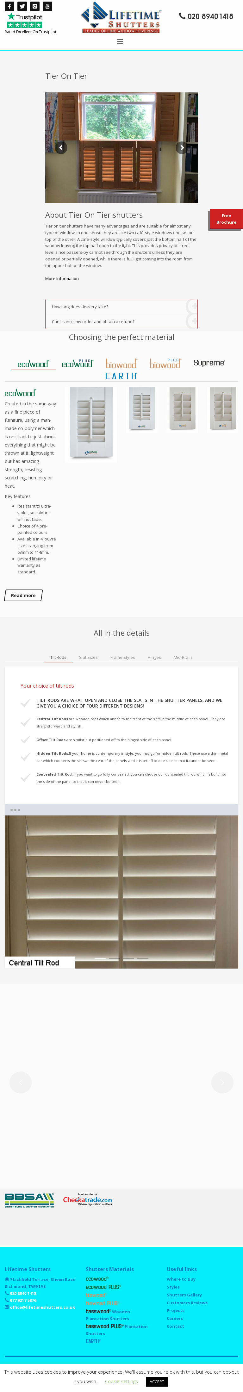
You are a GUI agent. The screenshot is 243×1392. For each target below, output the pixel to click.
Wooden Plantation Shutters (108, 1315)
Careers (175, 1318)
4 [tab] (143, 958)
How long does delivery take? (124, 306)
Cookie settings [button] (121, 1381)
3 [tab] (129, 958)
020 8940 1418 (211, 16)
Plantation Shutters (117, 1330)
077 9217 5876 (22, 1300)
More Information (62, 278)
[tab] (33, 363)
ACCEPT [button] (157, 1381)
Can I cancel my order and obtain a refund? (124, 321)
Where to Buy (181, 1279)
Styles (173, 1287)
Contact (175, 1326)
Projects (175, 1310)
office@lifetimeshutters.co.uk (42, 1307)
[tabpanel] (121, 892)
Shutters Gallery (184, 1295)
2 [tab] (114, 958)
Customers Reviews (187, 1303)
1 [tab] (100, 958)
